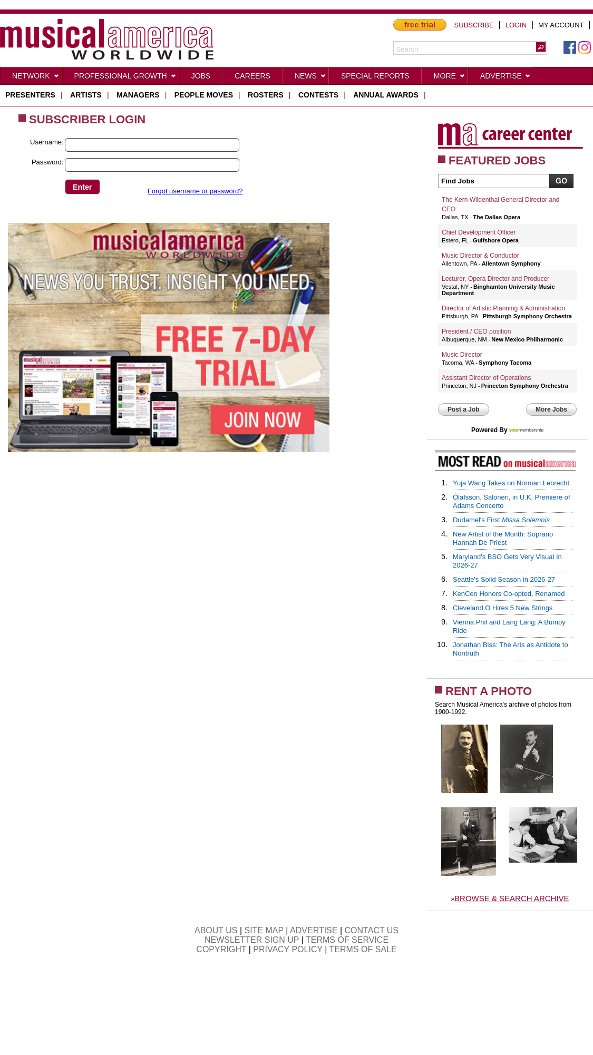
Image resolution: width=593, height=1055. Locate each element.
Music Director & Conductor (480, 255)
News (310, 78)
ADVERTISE (313, 930)
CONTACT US (372, 930)
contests (318, 95)
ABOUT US (216, 930)
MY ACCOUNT (561, 25)
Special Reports (375, 76)
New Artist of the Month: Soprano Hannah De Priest (503, 538)
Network (36, 78)
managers (138, 95)
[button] (541, 47)
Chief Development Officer (479, 232)
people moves (203, 95)
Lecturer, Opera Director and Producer (495, 278)
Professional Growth (125, 78)
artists (86, 95)
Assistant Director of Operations (486, 378)
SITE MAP (264, 930)
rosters (266, 95)
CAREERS (252, 76)
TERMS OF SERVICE (347, 939)
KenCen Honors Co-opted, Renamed (509, 594)
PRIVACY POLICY (288, 949)
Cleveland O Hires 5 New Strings (502, 608)
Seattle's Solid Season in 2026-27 (504, 579)
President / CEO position (476, 331)
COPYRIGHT (221, 949)
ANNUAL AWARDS (386, 95)
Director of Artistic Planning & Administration (503, 308)
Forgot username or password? (195, 191)
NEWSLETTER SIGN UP (252, 939)
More (449, 78)
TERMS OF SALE (363, 949)
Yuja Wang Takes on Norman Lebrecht (511, 483)
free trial (419, 24)
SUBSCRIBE (474, 25)
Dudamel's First (501, 520)
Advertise (505, 78)
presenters (30, 95)
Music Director (462, 354)
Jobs (201, 76)
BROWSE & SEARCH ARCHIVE (511, 898)
